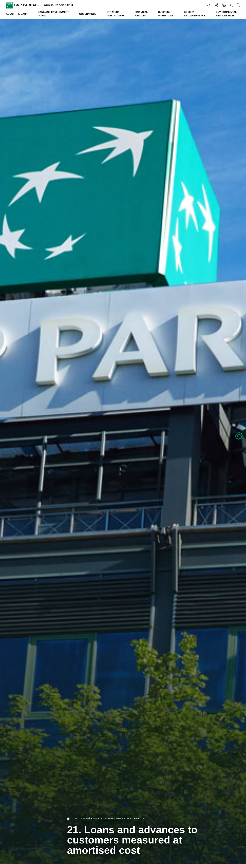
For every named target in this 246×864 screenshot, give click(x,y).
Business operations (166, 14)
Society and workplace (195, 14)
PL (231, 5)
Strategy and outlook (115, 14)
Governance (87, 13)
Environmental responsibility (226, 14)
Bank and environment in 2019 (53, 14)
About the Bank (17, 13)
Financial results (141, 14)
